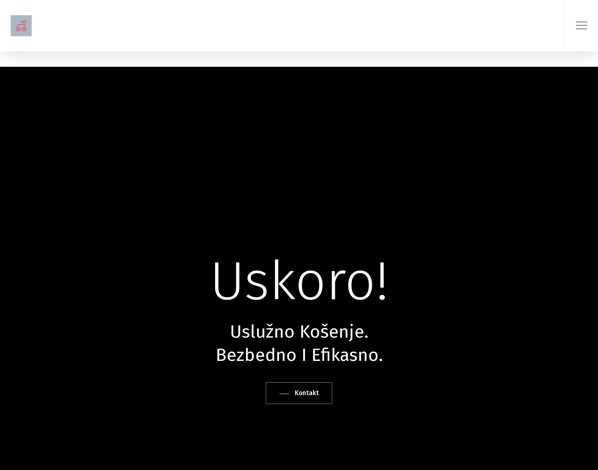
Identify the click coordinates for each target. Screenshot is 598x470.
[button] (581, 26)
